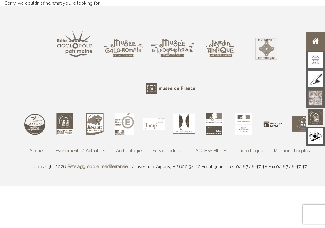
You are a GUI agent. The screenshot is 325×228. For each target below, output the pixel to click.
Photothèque (250, 150)
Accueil (37, 150)
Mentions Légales (292, 150)
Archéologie (129, 150)
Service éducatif (168, 150)
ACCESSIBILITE (211, 150)
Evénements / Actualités (80, 150)
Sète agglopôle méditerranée (97, 166)
